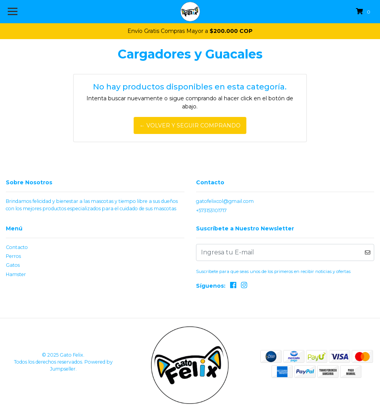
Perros (13, 256)
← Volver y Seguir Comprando (190, 125)
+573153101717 (211, 210)
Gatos (13, 265)
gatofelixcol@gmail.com (225, 201)
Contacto (17, 247)
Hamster (16, 274)
